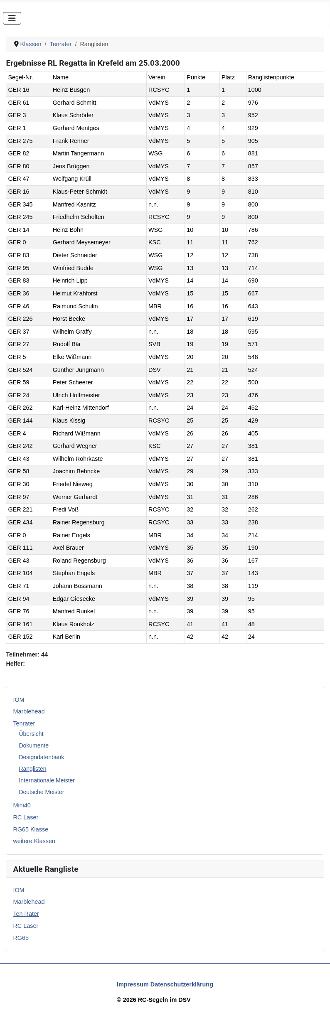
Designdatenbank (41, 757)
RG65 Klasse (30, 829)
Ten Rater (26, 913)
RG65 (21, 938)
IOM (18, 699)
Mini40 (21, 805)
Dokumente (34, 745)
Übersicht (31, 733)
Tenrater (24, 723)
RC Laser (25, 817)
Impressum (133, 984)
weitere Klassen (34, 841)
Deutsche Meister (41, 792)
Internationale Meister (47, 780)
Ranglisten (32, 768)
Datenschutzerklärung (181, 984)
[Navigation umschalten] (12, 18)
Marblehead (28, 711)
